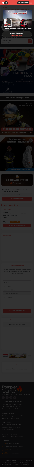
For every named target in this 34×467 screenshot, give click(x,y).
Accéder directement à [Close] (17, 34)
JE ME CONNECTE (23, 2)
